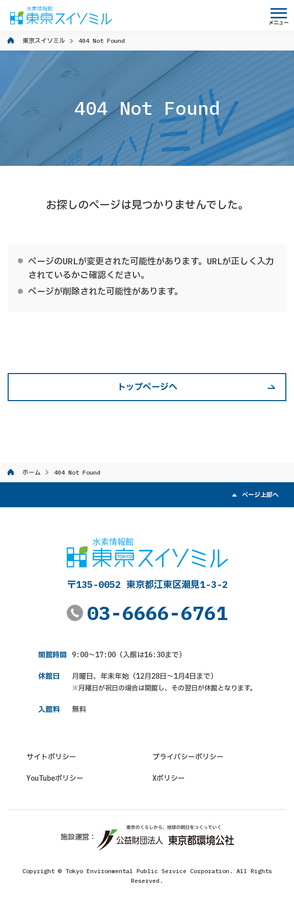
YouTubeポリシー (55, 778)
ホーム (31, 472)
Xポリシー (168, 778)
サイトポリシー (51, 756)
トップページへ (147, 386)
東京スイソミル (43, 40)
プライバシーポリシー (188, 756)
